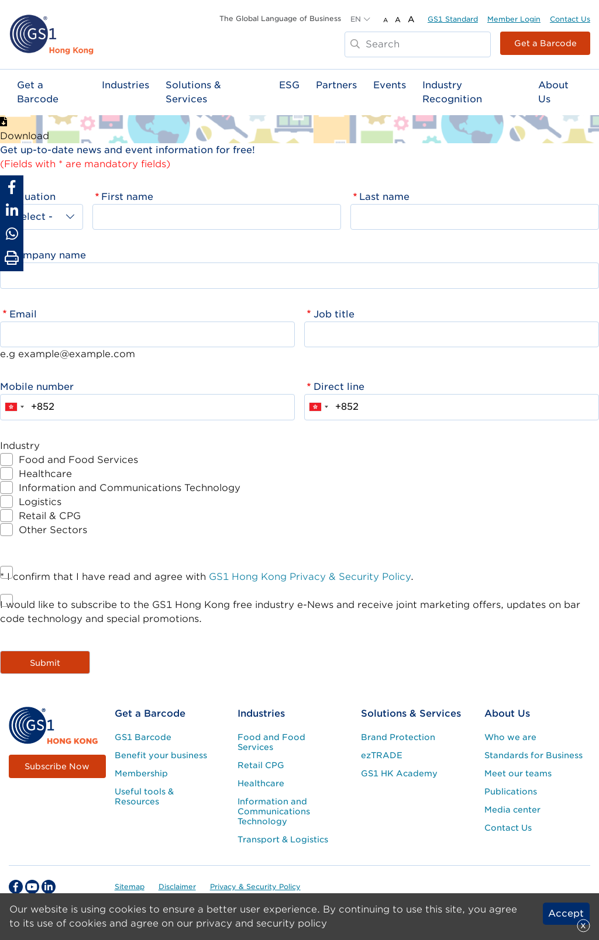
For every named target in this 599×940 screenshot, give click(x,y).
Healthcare (45, 473)
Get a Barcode (545, 43)
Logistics (40, 501)
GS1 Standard (453, 19)
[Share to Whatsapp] (11, 234)
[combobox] (14, 407)
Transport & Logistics (282, 839)
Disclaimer (177, 886)
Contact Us (570, 19)
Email (23, 314)
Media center (512, 809)
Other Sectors (53, 529)
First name (127, 196)
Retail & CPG (50, 515)
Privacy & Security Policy (255, 886)
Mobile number (37, 386)
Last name (384, 196)
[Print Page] (11, 258)
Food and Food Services (78, 459)
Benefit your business (161, 755)
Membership (141, 773)
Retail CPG (260, 765)
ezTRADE (381, 755)
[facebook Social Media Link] (16, 887)
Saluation (32, 196)
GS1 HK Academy (399, 773)
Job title (334, 314)
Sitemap (129, 886)
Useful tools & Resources (144, 796)
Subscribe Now (57, 766)
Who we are (510, 737)
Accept (566, 913)
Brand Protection (398, 737)
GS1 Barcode (143, 737)
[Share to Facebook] (11, 187)
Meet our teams (518, 773)
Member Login (514, 19)
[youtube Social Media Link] (32, 887)
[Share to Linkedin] (11, 210)
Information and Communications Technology (129, 487)
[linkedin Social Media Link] (49, 887)
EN (355, 19)
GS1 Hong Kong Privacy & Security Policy (310, 576)
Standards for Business (533, 755)
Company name (47, 255)
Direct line (339, 386)
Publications (510, 791)
